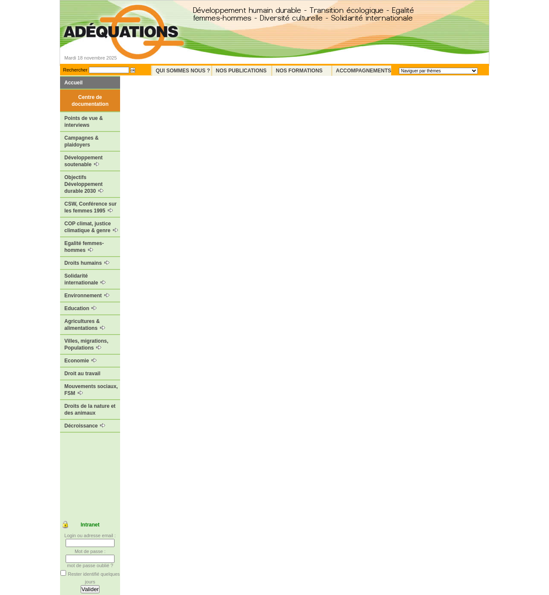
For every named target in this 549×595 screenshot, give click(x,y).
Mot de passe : (90, 551)
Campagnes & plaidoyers (81, 141)
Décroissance (84, 426)
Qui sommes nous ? (183, 71)
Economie (80, 361)
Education (80, 308)
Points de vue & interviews (83, 121)
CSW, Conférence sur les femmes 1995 (90, 207)
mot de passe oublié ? (90, 565)
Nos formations (299, 71)
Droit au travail (82, 374)
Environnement (86, 296)
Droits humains (86, 263)
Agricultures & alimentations (84, 324)
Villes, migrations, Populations (86, 344)
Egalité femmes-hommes (84, 246)
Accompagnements (363, 71)
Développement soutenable (83, 161)
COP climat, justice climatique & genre (91, 227)
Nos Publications (241, 71)
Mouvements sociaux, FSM (91, 389)
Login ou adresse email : (90, 535)
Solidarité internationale (85, 279)
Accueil (73, 83)
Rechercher (75, 69)
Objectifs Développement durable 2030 (83, 184)
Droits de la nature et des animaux (89, 409)
